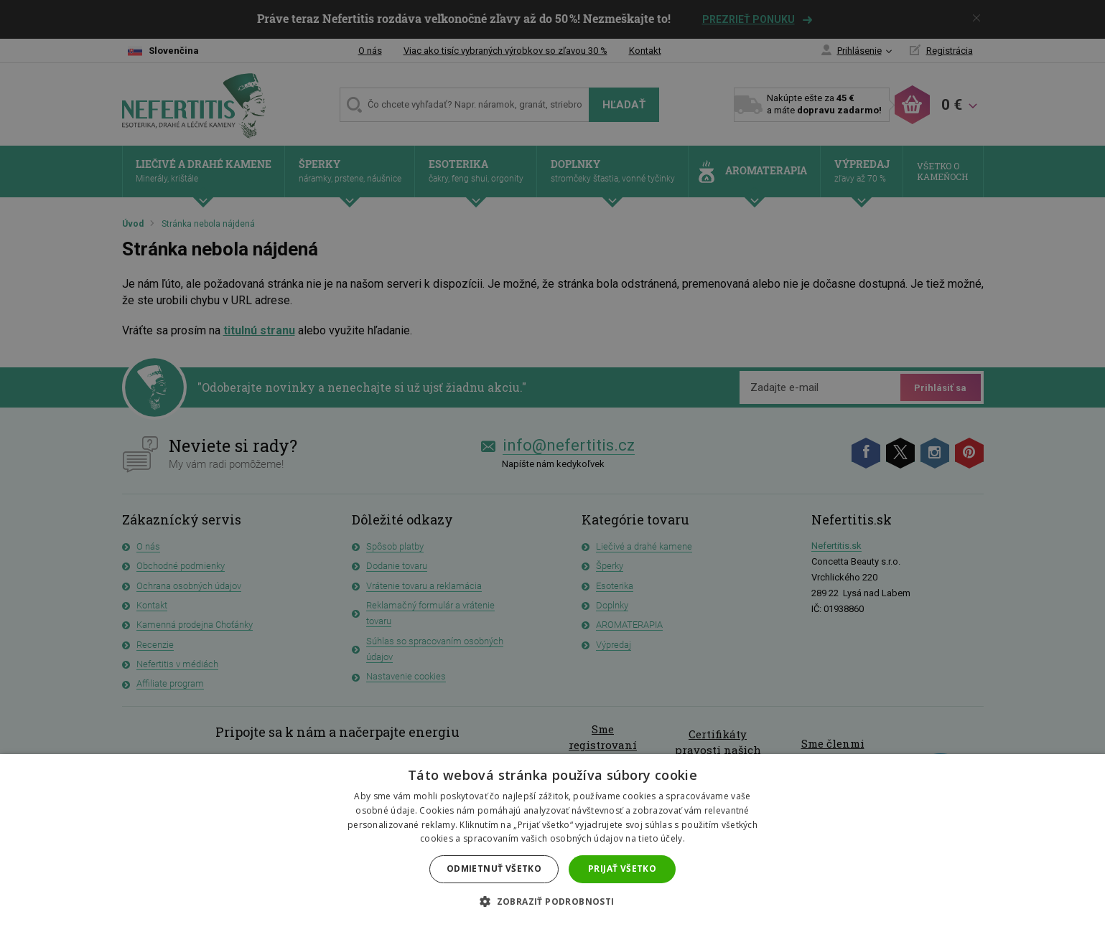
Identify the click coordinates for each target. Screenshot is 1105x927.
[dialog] (552, 463)
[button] (552, 902)
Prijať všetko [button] (622, 868)
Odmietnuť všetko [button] (494, 868)
